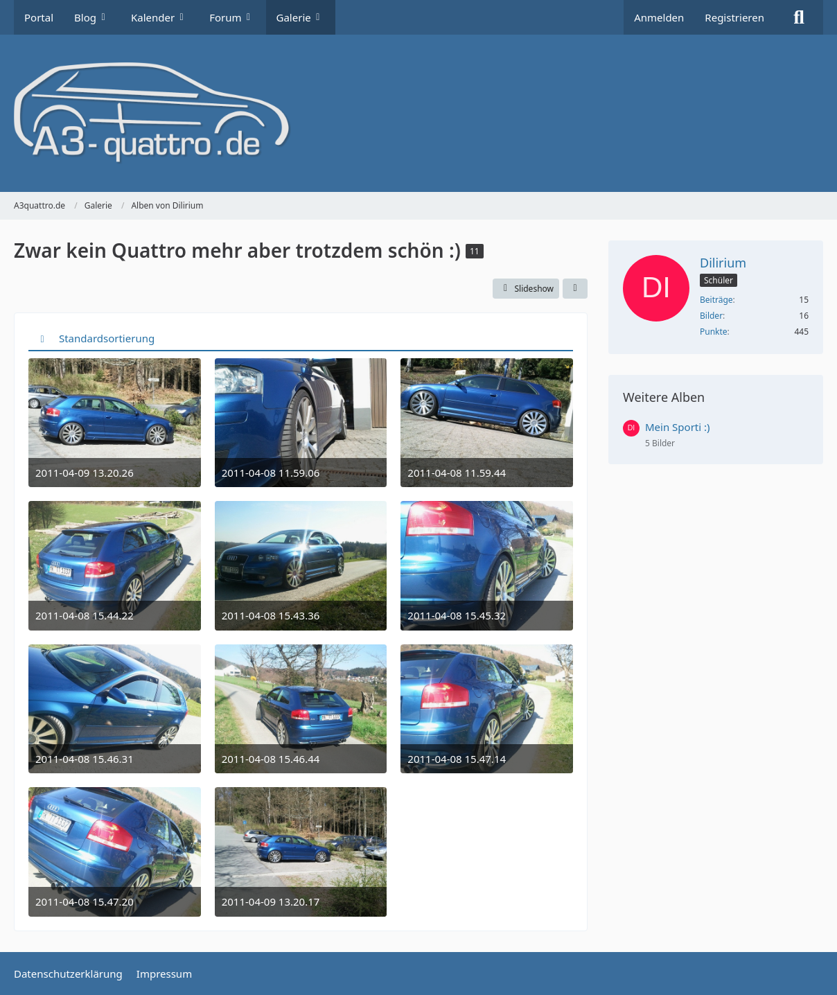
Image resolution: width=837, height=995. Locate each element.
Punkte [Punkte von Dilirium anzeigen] (714, 331)
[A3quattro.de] (418, 113)
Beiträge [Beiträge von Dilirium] (716, 300)
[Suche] (799, 17)
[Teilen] (575, 289)
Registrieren (734, 17)
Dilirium (723, 262)
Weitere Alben (664, 397)
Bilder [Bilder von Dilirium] (711, 316)
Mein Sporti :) (677, 427)
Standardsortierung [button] (107, 338)
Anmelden (659, 17)
